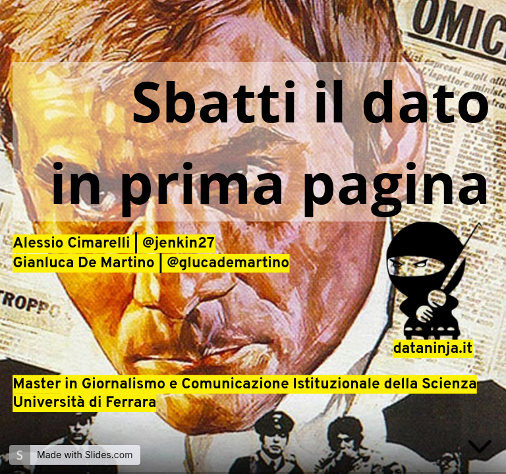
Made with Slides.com (84, 454)
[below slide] (480, 449)
